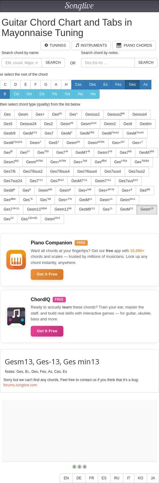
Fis (54, 94)
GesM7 (83, 152)
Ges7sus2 (137, 171)
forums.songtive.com (20, 385)
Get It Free (47, 274)
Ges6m (146, 124)
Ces (78, 84)
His (93, 94)
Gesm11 (37, 209)
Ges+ (40, 114)
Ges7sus (128, 180)
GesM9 (87, 209)
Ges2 (48, 124)
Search (53, 62)
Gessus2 (92, 114)
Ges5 (54, 142)
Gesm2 (110, 124)
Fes (118, 84)
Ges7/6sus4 (60, 171)
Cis (16, 94)
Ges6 (127, 124)
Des (92, 84)
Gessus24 (28, 124)
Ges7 (49, 133)
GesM (30, 133)
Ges (132, 84)
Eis (42, 94)
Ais (80, 94)
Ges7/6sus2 (33, 171)
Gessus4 (139, 114)
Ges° (73, 114)
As (145, 84)
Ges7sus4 (112, 171)
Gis (67, 94)
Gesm (23, 114)
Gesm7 (105, 152)
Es (105, 84)
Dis (29, 94)
